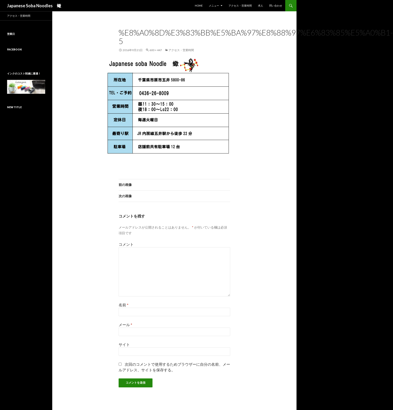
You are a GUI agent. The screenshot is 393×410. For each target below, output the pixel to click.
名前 (123, 305)
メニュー (214, 5)
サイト (124, 344)
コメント (126, 244)
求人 (260, 5)
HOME (199, 5)
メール (125, 324)
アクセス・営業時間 (240, 5)
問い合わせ (275, 5)
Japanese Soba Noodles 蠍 (34, 5)
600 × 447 (155, 50)
